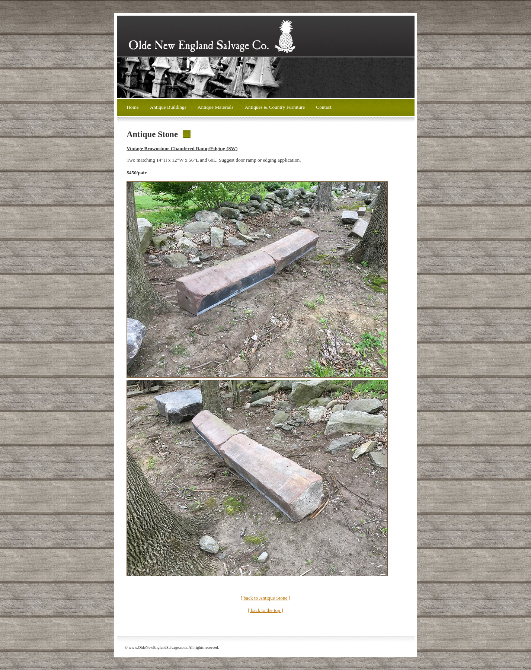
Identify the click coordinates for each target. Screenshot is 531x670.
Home (133, 107)
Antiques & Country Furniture (274, 107)
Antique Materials (216, 107)
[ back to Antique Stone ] (266, 598)
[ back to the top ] (265, 610)
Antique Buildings (168, 107)
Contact (323, 107)
